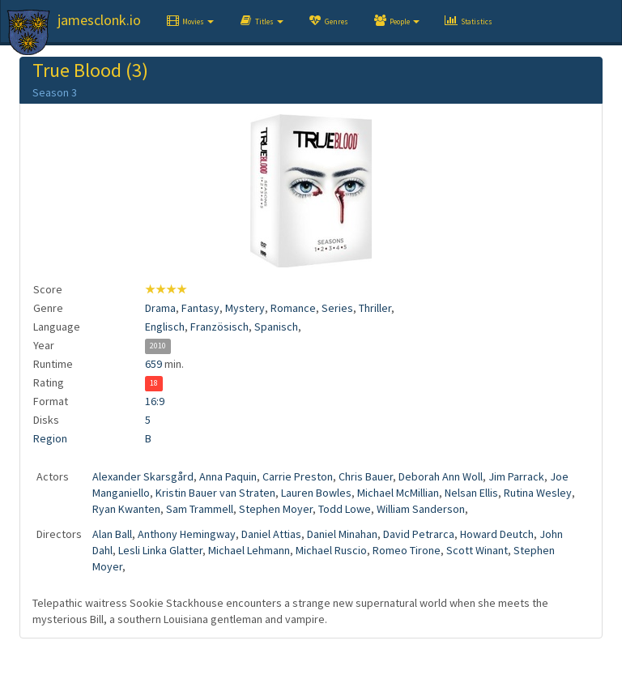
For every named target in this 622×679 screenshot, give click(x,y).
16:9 (154, 401)
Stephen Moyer (276, 509)
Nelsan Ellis (471, 492)
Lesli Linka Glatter (160, 550)
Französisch (219, 326)
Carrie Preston (297, 476)
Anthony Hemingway (187, 534)
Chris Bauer (366, 476)
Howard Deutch (497, 534)
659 (153, 364)
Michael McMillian (398, 492)
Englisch (165, 326)
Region (50, 438)
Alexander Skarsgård (143, 476)
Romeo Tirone (407, 550)
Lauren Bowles (316, 492)
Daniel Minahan (342, 534)
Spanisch (276, 326)
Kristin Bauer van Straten (215, 492)
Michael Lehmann (249, 550)
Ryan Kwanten (126, 509)
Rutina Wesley (538, 492)
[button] (189, 21)
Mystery (245, 308)
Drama (160, 308)
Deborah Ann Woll (440, 476)
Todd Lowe (344, 509)
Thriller (375, 308)
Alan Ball (112, 534)
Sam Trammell (199, 509)
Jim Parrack (516, 476)
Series (337, 308)
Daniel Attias (271, 534)
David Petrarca (418, 534)
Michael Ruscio (331, 550)
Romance (293, 308)
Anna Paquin (228, 476)
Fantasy (200, 308)
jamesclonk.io (99, 20)
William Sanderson (421, 509)
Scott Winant (477, 550)
